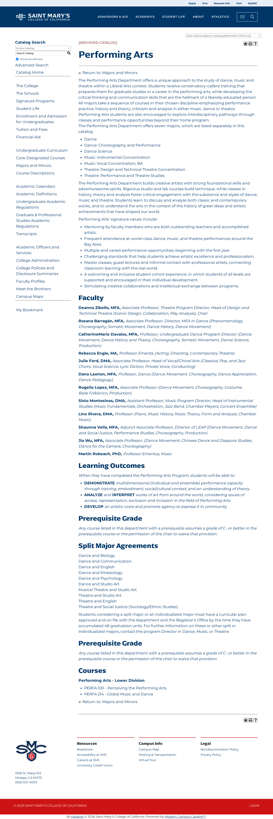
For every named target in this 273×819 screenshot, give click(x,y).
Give (205, 3)
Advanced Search (32, 65)
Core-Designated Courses (40, 158)
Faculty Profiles (30, 281)
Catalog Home (30, 72)
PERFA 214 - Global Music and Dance (118, 694)
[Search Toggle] (247, 16)
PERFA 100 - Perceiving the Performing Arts (125, 688)
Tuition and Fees (32, 129)
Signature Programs (35, 101)
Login (254, 805)
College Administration (38, 260)
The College (27, 86)
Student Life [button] (173, 16)
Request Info (222, 3)
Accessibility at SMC (92, 755)
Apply (192, 3)
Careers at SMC (88, 760)
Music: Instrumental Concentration (117, 157)
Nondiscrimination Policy (219, 749)
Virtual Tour (147, 760)
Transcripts (26, 234)
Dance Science (98, 151)
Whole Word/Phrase (31, 59)
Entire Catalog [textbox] (25, 48)
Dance (90, 139)
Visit (239, 3)
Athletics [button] (220, 16)
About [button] (198, 16)
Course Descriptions (35, 173)
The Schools (27, 93)
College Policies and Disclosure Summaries (37, 271)
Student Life (27, 108)
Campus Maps (29, 296)
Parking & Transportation (157, 755)
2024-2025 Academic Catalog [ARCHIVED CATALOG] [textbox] (219, 35)
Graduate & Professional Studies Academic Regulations (38, 221)
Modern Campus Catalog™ (185, 816)
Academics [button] (145, 16)
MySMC (252, 3)
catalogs (77, 816)
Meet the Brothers (33, 289)
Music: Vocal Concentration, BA (113, 163)
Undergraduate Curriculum (42, 150)
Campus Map (149, 749)
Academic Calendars (35, 186)
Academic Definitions (36, 194)
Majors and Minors (33, 165)
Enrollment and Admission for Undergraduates (41, 119)
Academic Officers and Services (37, 250)
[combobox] (223, 35)
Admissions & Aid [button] (113, 16)
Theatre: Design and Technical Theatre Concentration (134, 169)
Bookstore (85, 749)
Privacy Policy (211, 755)
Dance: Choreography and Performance (122, 145)
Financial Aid (28, 137)
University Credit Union (95, 765)
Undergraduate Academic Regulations (41, 204)
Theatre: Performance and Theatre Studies (124, 175)
